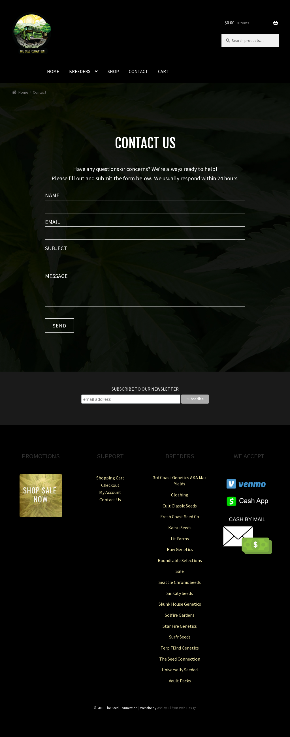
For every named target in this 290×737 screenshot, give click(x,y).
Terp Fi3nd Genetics (180, 648)
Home (23, 92)
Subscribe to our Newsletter (145, 389)
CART (163, 71)
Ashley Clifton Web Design (177, 708)
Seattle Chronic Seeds (180, 582)
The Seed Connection (179, 659)
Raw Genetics (180, 549)
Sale (180, 571)
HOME (53, 71)
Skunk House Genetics (180, 604)
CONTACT (138, 71)
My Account (110, 492)
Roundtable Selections (180, 560)
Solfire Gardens (180, 615)
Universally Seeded (180, 669)
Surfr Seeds (180, 637)
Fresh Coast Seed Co (179, 516)
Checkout (110, 485)
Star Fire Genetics (180, 626)
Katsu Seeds (179, 527)
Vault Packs (180, 681)
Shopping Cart (110, 478)
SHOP (113, 71)
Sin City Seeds (180, 593)
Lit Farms (180, 538)
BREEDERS (79, 71)
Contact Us (110, 499)
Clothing (179, 495)
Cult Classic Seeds (180, 506)
